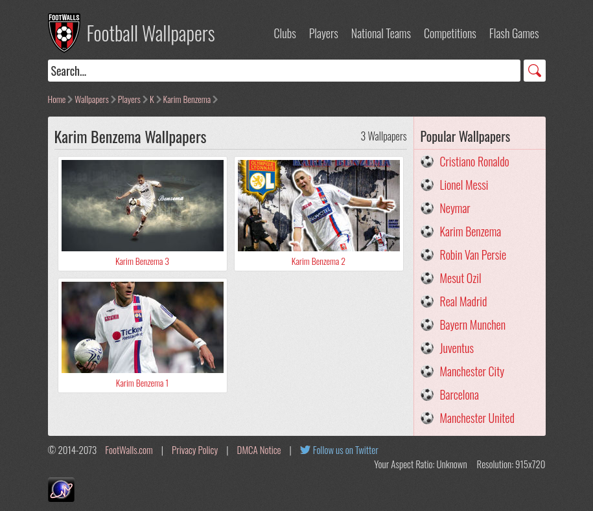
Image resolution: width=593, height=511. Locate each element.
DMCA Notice (259, 449)
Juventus (457, 347)
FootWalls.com (128, 449)
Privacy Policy (195, 449)
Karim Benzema (187, 99)
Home (57, 99)
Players (323, 33)
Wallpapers (92, 99)
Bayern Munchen (473, 324)
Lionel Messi (464, 184)
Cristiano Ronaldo (474, 161)
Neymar (455, 207)
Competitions (450, 33)
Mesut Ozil (461, 277)
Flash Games (514, 33)
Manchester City (472, 371)
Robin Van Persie (473, 254)
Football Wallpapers (151, 32)
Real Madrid (463, 301)
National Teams (381, 33)
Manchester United (477, 417)
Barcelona (459, 394)
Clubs (285, 33)
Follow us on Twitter (345, 449)
